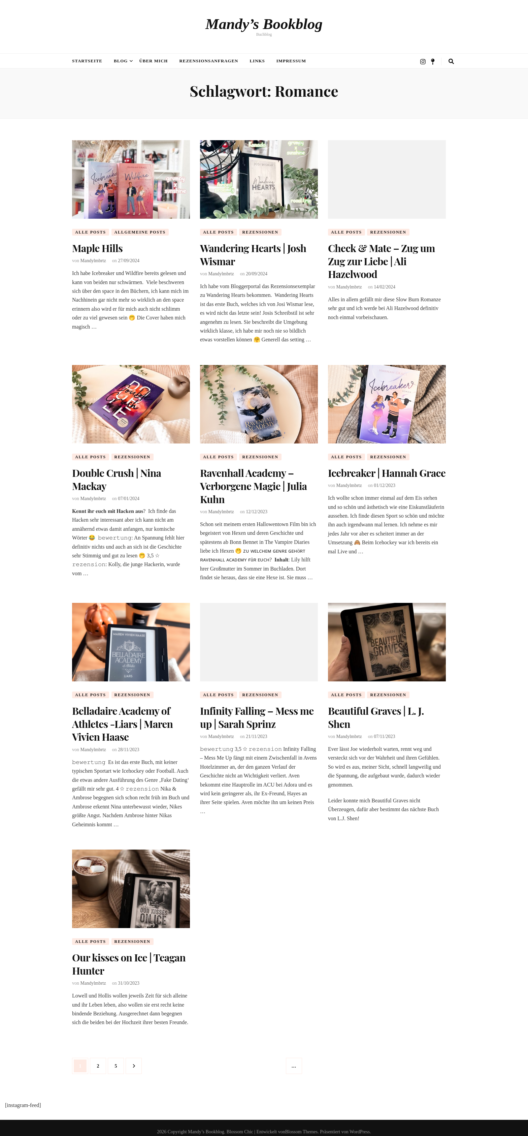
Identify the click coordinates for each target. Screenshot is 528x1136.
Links (257, 60)
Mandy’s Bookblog (264, 24)
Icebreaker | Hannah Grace (387, 471)
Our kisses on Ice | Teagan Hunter (129, 957)
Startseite (87, 60)
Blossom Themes (301, 1124)
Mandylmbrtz (93, 260)
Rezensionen (260, 232)
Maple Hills (97, 247)
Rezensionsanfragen (208, 60)
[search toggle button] (451, 61)
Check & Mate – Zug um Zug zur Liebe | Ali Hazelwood (381, 260)
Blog (121, 60)
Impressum (291, 60)
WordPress (360, 1124)
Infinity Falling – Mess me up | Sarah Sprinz (257, 713)
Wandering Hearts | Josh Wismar (253, 254)
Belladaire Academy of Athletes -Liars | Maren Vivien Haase (122, 719)
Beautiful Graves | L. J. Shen (376, 713)
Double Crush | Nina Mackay (116, 477)
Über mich (153, 60)
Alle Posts (90, 232)
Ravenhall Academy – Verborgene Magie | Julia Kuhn (253, 483)
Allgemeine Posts (140, 232)
